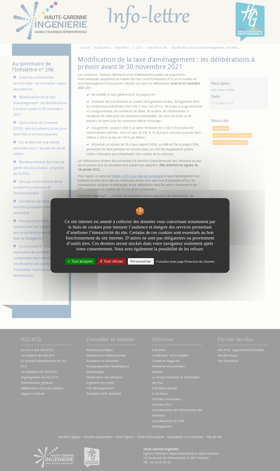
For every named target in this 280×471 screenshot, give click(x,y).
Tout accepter (80, 261)
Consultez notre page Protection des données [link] (185, 261)
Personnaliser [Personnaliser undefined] (141, 261)
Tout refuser (111, 261)
